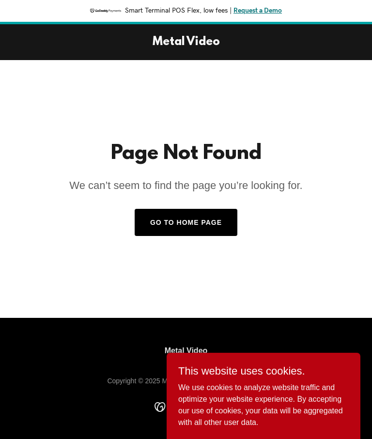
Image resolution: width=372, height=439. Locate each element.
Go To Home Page (186, 222)
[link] (186, 42)
